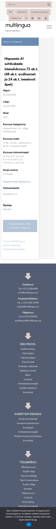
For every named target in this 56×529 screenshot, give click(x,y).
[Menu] (48, 27)
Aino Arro (7, 209)
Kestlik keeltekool (28, 388)
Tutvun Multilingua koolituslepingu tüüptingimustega (14, 245)
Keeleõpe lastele (28, 371)
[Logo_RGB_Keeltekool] (23, 27)
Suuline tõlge (29, 484)
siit (35, 520)
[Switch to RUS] (10, 12)
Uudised (28, 379)
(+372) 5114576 (29, 317)
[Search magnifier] (49, 5)
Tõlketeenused (28, 467)
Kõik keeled (28, 353)
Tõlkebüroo (16, 18)
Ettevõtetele (28, 362)
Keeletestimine (28, 349)
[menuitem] (48, 27)
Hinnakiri (28, 489)
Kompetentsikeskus (40, 12)
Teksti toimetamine (29, 480)
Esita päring (28, 502)
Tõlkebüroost (28, 493)
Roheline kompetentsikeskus (28, 436)
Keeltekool (21, 12)
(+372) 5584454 (30, 289)
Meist (28, 375)
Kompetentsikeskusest (28, 423)
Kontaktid (28, 392)
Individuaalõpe (28, 358)
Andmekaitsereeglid (28, 384)
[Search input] (26, 5)
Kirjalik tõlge (29, 472)
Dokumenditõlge (29, 476)
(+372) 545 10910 (30, 303)
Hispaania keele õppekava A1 (16, 182)
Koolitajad (28, 428)
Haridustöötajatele (28, 419)
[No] (52, 518)
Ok (28, 524)
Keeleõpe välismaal (28, 366)
